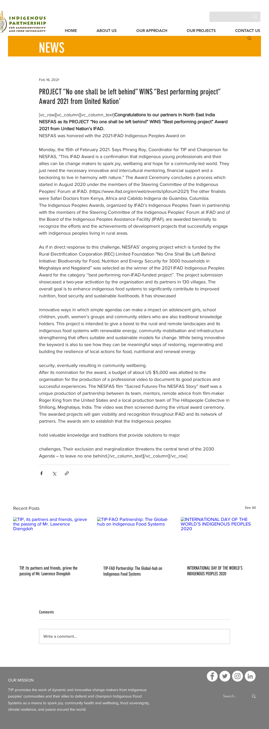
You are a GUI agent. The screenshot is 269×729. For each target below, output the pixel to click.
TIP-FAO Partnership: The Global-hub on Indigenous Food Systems (132, 571)
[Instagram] (189, 17)
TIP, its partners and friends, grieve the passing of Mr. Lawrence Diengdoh (48, 571)
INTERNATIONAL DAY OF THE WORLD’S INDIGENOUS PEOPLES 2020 (214, 571)
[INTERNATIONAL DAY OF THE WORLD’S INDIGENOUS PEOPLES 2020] (218, 538)
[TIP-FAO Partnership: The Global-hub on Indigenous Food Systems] (134, 538)
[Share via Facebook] (41, 473)
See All (250, 507)
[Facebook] (169, 17)
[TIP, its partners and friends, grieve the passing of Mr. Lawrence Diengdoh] (50, 538)
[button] (249, 38)
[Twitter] (179, 17)
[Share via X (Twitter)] (54, 473)
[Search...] (230, 696)
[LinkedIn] (199, 17)
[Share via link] (66, 473)
